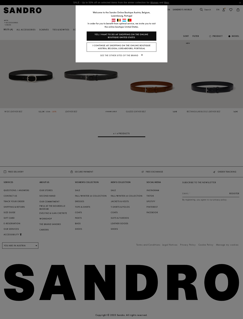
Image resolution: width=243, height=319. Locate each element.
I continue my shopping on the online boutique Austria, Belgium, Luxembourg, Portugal (122, 47)
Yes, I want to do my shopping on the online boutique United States (121, 36)
